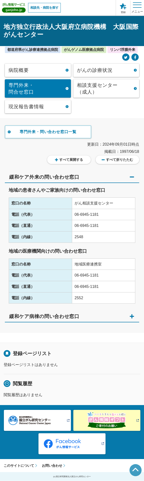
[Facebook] (135, 57)
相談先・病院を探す (44, 7)
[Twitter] (126, 57)
